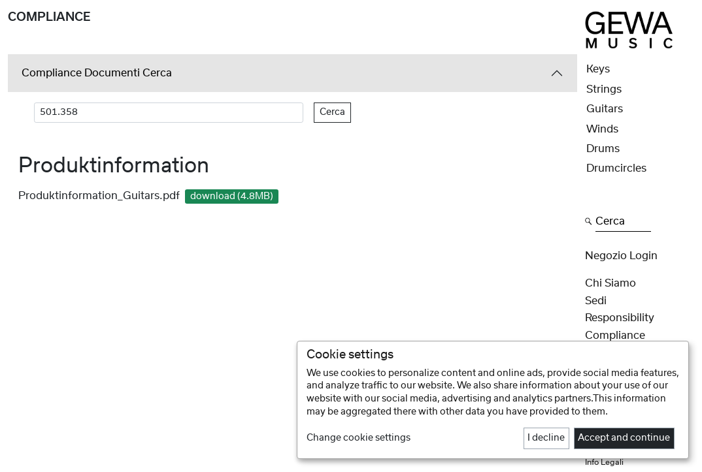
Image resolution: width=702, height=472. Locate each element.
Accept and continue (624, 438)
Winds (602, 129)
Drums (603, 149)
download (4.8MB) (231, 196)
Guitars (604, 109)
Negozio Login (621, 256)
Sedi (596, 301)
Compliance (615, 335)
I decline (546, 438)
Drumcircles (616, 168)
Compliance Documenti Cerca (97, 73)
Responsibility (619, 318)
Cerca (332, 112)
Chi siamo (610, 283)
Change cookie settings (358, 438)
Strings (604, 89)
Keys (598, 69)
